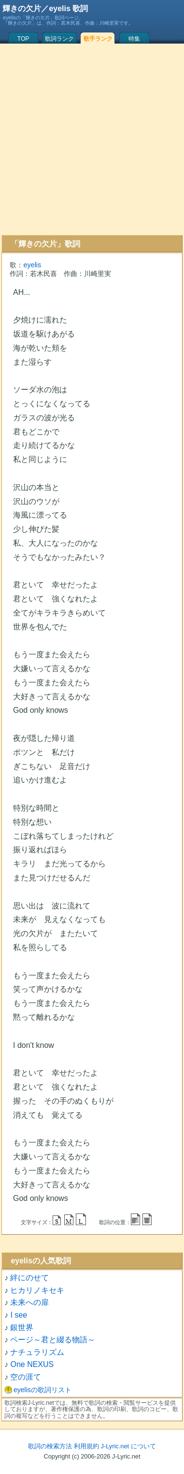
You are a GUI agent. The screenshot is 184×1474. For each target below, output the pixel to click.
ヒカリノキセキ (37, 1290)
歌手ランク (98, 38)
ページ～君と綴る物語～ (52, 1340)
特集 (134, 38)
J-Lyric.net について (128, 1446)
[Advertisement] (90, 139)
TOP (23, 38)
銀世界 (21, 1327)
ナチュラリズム (37, 1352)
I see (18, 1315)
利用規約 (86, 1446)
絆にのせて (29, 1278)
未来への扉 (29, 1302)
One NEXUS (32, 1364)
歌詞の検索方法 (50, 1446)
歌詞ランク (59, 38)
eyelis (32, 265)
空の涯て (25, 1377)
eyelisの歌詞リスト (42, 1390)
